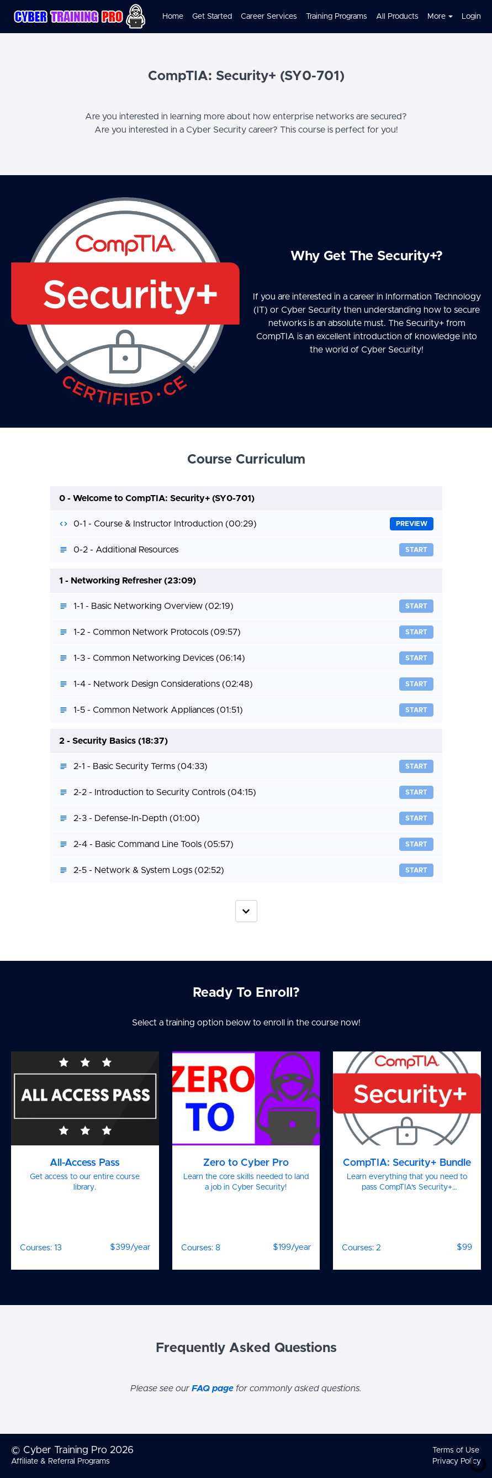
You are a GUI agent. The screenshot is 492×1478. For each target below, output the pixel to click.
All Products (397, 16)
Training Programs (336, 16)
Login (471, 16)
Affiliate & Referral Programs (60, 1461)
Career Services (269, 16)
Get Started (212, 16)
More (440, 16)
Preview (411, 523)
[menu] (317, 16)
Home (172, 16)
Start (416, 549)
